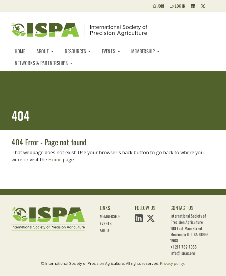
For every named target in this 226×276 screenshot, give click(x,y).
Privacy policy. (172, 263)
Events (109, 51)
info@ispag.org (182, 253)
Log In (177, 6)
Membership (143, 51)
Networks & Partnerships (42, 63)
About (43, 51)
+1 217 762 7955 (183, 247)
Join (158, 6)
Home (20, 51)
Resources (76, 51)
